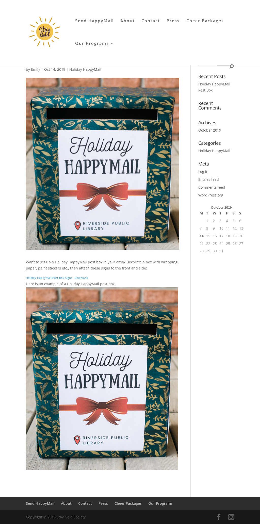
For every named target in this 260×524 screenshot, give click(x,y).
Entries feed (208, 179)
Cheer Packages (205, 21)
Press (173, 21)
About (127, 21)
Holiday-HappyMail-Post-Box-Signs (49, 278)
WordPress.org (210, 195)
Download (81, 278)
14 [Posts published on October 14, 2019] (202, 235)
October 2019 (209, 130)
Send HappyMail (94, 21)
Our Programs (92, 44)
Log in (203, 171)
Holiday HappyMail (85, 69)
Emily (35, 69)
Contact (150, 21)
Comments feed (211, 187)
